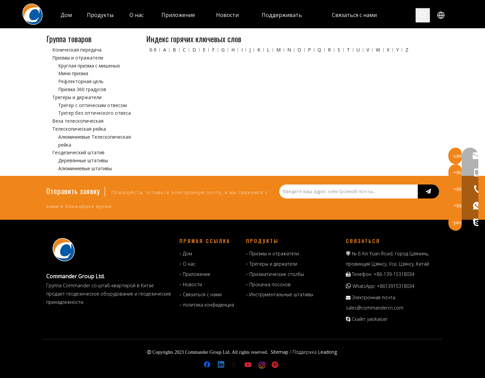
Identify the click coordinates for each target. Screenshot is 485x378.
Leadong (327, 352)
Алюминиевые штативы (85, 168)
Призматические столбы (276, 274)
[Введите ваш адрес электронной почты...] (346, 191)
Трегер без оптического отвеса (94, 113)
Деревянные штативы (83, 160)
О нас (189, 264)
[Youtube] (248, 365)
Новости (192, 284)
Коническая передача (77, 50)
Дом (187, 253)
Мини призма (73, 73)
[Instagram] (262, 365)
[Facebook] (207, 365)
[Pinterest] (276, 365)
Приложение (196, 274)
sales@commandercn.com (374, 308)
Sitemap (279, 352)
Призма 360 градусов (82, 89)
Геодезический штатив (78, 152)
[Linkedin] (221, 365)
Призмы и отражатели (77, 58)
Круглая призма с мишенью (89, 66)
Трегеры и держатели (77, 97)
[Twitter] (235, 365)
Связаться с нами (202, 294)
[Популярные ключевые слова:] (422, 15)
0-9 (152, 50)
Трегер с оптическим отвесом (92, 105)
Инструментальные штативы (281, 294)
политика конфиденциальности (217, 305)
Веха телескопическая (78, 121)
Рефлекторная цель (81, 81)
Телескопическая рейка (79, 129)
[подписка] (428, 191)
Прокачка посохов (270, 284)
